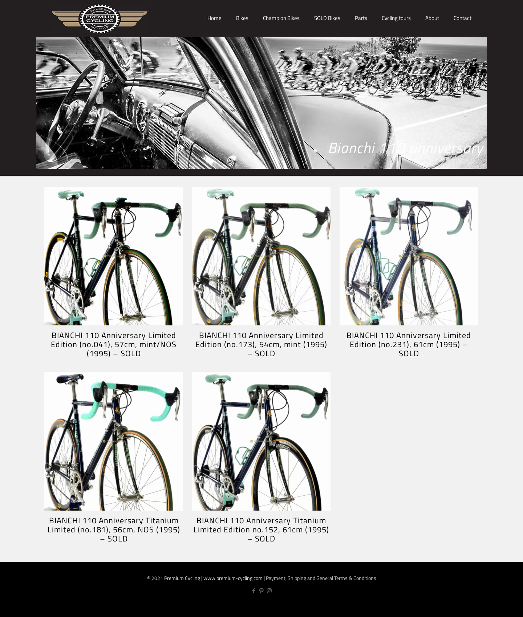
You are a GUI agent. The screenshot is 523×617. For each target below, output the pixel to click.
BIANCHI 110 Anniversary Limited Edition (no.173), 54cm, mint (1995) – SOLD (261, 344)
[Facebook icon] (254, 590)
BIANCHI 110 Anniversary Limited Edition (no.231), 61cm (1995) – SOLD (408, 344)
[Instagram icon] (269, 590)
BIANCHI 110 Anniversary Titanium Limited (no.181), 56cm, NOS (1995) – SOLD (114, 529)
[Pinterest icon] (261, 590)
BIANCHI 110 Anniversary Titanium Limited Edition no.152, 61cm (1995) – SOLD (261, 529)
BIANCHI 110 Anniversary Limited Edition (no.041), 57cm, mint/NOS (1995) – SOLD (114, 344)
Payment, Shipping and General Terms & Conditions (321, 578)
